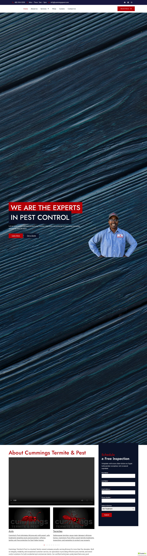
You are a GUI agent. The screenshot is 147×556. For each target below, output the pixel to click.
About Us (57, 10)
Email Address (106, 493)
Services (68, 10)
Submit (106, 518)
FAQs (77, 10)
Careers (85, 10)
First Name (105, 476)
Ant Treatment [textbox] (107, 512)
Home (49, 10)
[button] (44, 548)
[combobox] (118, 512)
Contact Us (95, 10)
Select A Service (107, 509)
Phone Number (106, 501)
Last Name (105, 484)
